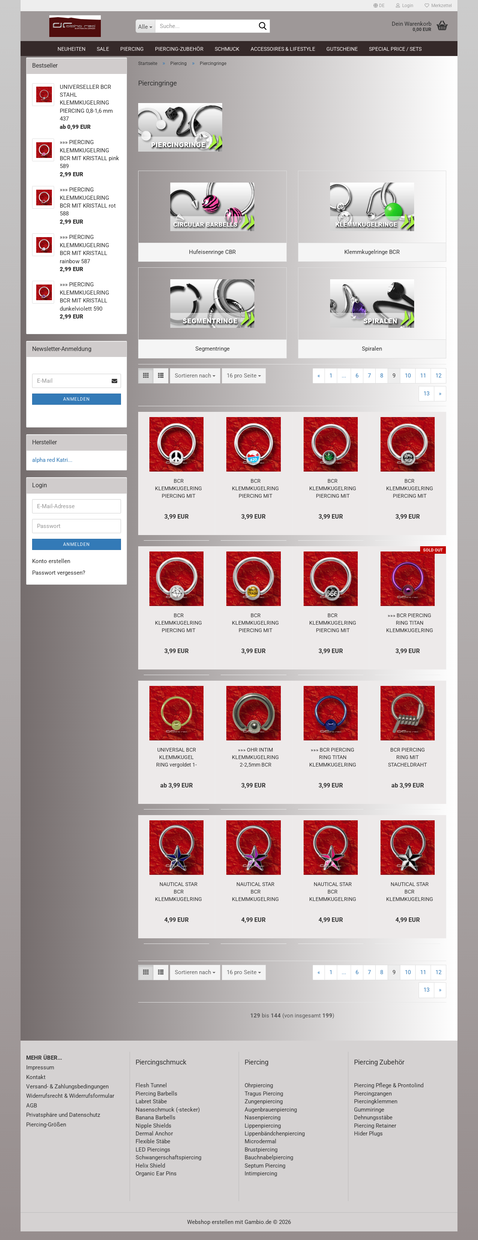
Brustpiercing (261, 1158)
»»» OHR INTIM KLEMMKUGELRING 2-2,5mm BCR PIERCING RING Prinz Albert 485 (255, 766)
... (344, 384)
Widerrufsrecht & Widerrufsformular (70, 1104)
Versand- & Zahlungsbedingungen (67, 1095)
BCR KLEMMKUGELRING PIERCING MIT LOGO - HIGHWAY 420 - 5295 (255, 497)
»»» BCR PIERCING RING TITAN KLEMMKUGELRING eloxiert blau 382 (332, 766)
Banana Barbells (156, 1126)
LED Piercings (153, 1158)
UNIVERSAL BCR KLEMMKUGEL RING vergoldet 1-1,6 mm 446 (176, 766)
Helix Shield (150, 1174)
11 (423, 384)
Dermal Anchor (154, 1142)
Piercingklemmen (375, 1110)
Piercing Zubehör (379, 1071)
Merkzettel (438, 5)
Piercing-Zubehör (179, 49)
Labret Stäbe (151, 1110)
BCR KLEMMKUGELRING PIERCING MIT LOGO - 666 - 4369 (332, 632)
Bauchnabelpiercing (269, 1166)
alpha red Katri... (52, 464)
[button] (379, 5)
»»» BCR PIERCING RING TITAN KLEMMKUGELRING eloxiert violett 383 (409, 632)
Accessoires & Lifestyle (283, 49)
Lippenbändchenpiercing (275, 1142)
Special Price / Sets (395, 49)
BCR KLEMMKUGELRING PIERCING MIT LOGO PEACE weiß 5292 (178, 497)
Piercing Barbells (156, 1102)
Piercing (132, 49)
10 (408, 384)
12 (438, 384)
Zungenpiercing (264, 1110)
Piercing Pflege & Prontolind (388, 1094)
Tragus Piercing (264, 1102)
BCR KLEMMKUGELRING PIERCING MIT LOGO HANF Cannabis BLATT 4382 (332, 497)
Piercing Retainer (375, 1134)
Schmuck (227, 49)
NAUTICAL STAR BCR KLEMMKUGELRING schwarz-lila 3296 (255, 900)
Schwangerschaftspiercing (168, 1166)
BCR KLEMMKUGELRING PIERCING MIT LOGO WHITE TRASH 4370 (255, 632)
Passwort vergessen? (58, 577)
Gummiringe (369, 1118)
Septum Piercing (265, 1174)
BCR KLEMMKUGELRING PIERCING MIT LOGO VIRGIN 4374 (409, 497)
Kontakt (36, 1085)
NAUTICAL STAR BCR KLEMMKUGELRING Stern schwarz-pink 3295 (332, 900)
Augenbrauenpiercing (271, 1118)
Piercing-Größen (46, 1133)
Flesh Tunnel (151, 1094)
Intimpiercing (261, 1182)
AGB (31, 1114)
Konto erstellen (51, 565)
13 (426, 402)
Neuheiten (72, 49)
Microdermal (260, 1150)
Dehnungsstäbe (373, 1126)
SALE (103, 49)
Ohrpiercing (259, 1094)
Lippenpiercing (263, 1134)
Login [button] (404, 5)
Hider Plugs (368, 1142)
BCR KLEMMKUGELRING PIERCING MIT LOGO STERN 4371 (178, 632)
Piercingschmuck (161, 1071)
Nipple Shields (153, 1134)
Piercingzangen (373, 1102)
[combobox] (195, 384)
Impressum (40, 1076)
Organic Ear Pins (156, 1182)
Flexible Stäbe (153, 1150)
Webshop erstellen (210, 1230)
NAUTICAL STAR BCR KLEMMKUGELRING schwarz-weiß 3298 (409, 900)
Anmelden (76, 403)
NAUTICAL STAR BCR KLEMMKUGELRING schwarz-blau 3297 (178, 900)
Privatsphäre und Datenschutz (63, 1124)
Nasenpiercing (262, 1126)
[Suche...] (145, 26)
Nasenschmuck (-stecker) (168, 1118)
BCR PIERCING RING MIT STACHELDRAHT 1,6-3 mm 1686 (407, 766)
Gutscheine (342, 49)
